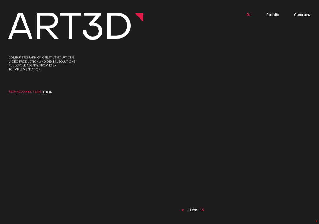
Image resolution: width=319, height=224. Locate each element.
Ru (249, 15)
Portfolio (272, 15)
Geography (302, 15)
